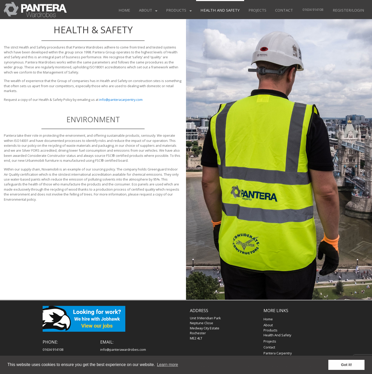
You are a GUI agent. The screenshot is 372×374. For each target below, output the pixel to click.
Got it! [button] (346, 365)
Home (124, 10)
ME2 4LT (196, 338)
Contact (284, 10)
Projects (257, 10)
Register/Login (348, 10)
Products (178, 10)
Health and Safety (220, 10)
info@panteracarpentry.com (121, 99)
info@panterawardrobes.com (123, 349)
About (148, 10)
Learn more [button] (167, 364)
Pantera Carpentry (278, 353)
